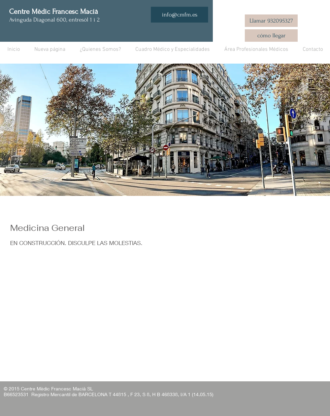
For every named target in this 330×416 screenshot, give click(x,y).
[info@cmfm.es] (179, 15)
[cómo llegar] (271, 35)
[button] (172, 50)
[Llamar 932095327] (271, 20)
